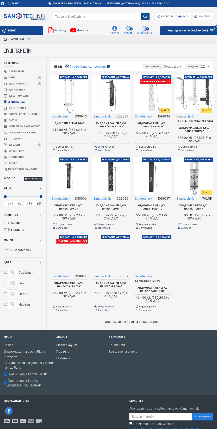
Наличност (12, 215)
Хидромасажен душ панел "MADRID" (152, 206)
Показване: (194, 66)
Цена (7, 188)
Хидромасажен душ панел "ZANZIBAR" (152, 287)
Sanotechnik (60, 116)
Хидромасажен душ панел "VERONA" (111, 282)
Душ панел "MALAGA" (69, 123)
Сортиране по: (146, 66)
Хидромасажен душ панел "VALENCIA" (69, 282)
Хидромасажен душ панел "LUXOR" (69, 206)
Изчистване (34, 178)
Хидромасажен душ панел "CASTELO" (152, 125)
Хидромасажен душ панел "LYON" (111, 206)
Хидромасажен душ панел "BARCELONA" (111, 125)
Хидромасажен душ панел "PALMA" (194, 206)
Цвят (7, 262)
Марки (8, 239)
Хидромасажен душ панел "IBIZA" (194, 129)
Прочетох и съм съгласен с (166, 413)
